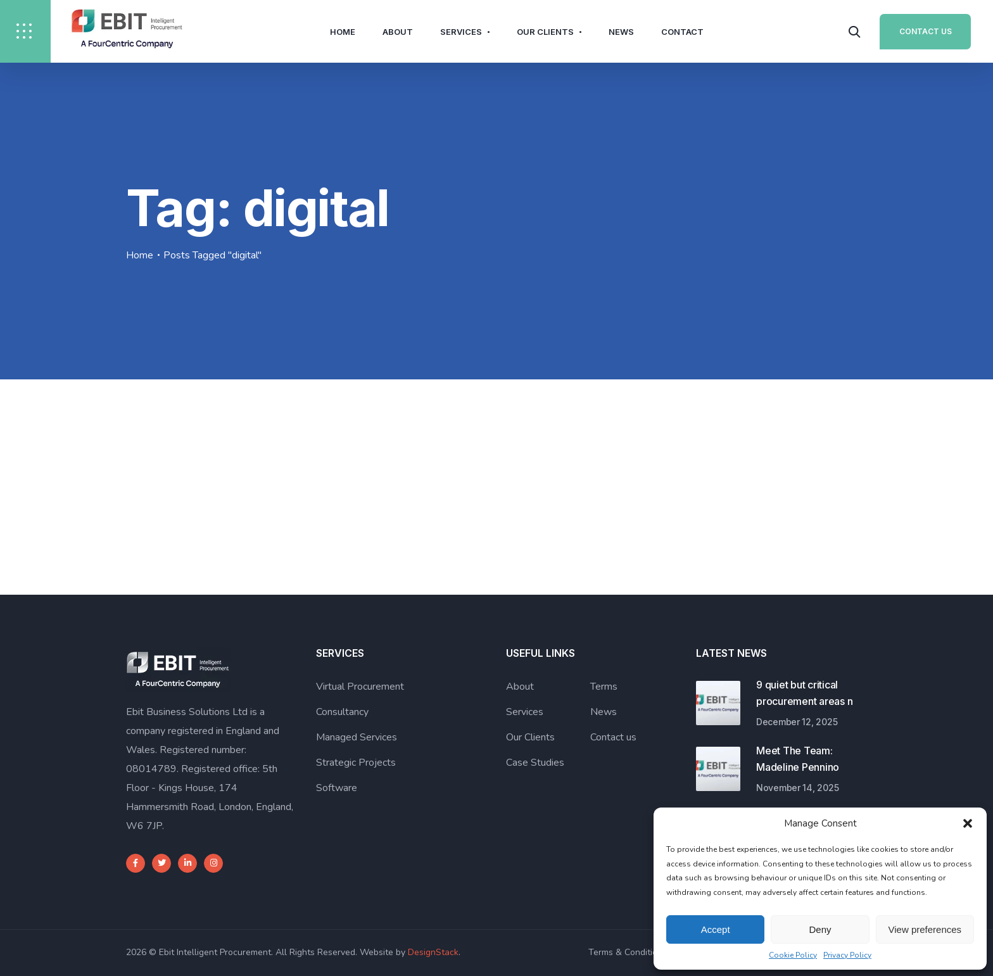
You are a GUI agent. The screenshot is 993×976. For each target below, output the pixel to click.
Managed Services (356, 737)
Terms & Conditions (627, 952)
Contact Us (925, 31)
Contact (682, 32)
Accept (715, 929)
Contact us (613, 737)
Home (342, 32)
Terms (603, 687)
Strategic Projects (356, 763)
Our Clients (545, 32)
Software (336, 788)
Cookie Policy (793, 955)
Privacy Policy (847, 955)
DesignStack (433, 952)
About (398, 32)
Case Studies (535, 763)
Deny (820, 929)
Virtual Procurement (360, 687)
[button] (967, 823)
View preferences (925, 929)
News (621, 32)
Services (461, 32)
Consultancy (342, 712)
